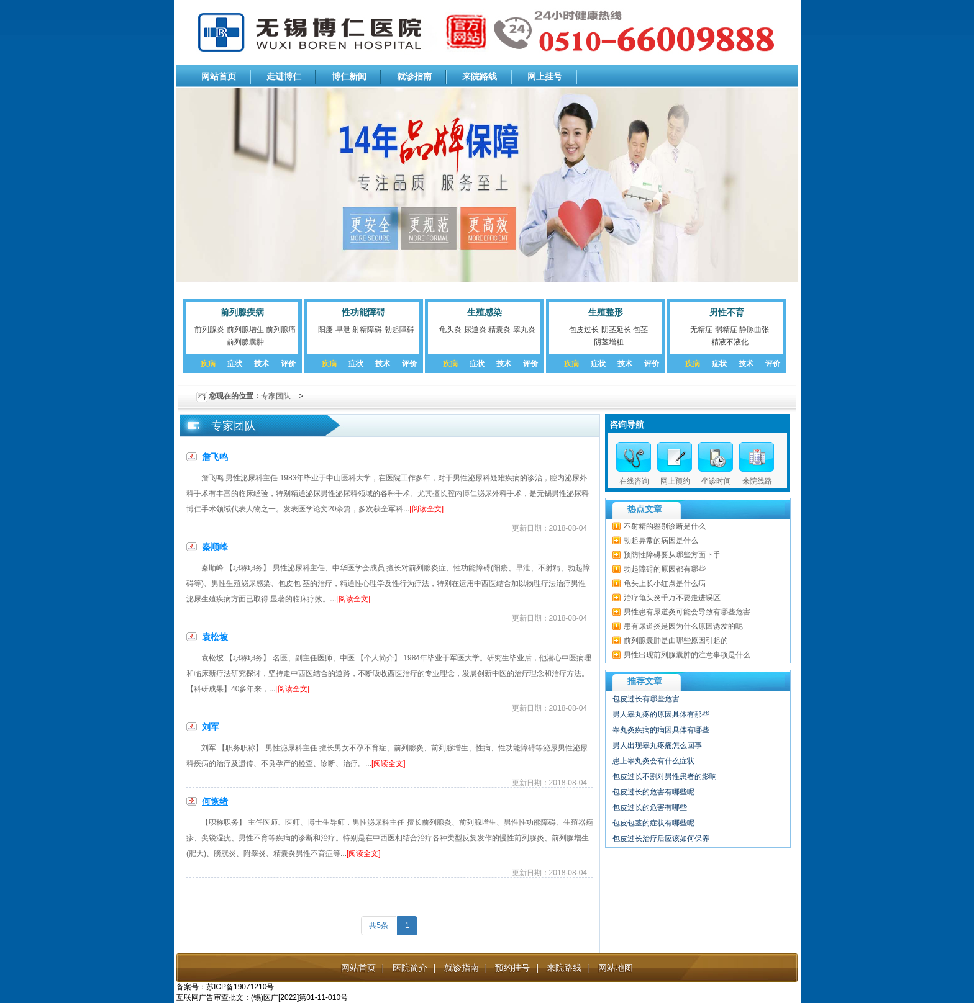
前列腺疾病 (242, 312)
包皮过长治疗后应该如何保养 (660, 838)
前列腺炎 (209, 329)
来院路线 (479, 76)
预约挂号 (512, 968)
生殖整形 (605, 312)
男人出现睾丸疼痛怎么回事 (657, 745)
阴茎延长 (616, 329)
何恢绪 (215, 801)
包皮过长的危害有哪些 (649, 807)
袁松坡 (215, 637)
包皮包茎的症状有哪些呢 (653, 823)
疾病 (208, 363)
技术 (261, 363)
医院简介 (410, 968)
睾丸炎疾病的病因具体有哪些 (660, 730)
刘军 (210, 727)
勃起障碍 (399, 329)
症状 (234, 363)
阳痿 (325, 329)
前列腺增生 (245, 329)
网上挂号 (544, 76)
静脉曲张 (754, 329)
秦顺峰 (215, 547)
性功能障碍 (363, 312)
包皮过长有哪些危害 (646, 699)
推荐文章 (644, 681)
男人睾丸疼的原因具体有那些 (660, 714)
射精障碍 (367, 329)
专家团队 (276, 396)
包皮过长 (584, 329)
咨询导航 (626, 425)
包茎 (640, 329)
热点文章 (644, 509)
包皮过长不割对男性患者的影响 (664, 776)
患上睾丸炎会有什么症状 (653, 761)
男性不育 (726, 312)
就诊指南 (414, 76)
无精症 (701, 329)
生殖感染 (484, 312)
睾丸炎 (524, 329)
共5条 (378, 925)
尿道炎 (475, 329)
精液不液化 (730, 342)
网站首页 (218, 76)
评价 (288, 363)
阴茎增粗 (609, 342)
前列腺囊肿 (245, 342)
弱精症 (726, 329)
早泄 (342, 329)
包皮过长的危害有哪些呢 (653, 792)
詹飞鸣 (215, 457)
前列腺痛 (281, 329)
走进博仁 (283, 76)
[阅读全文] (426, 509)
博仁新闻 (349, 76)
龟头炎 (450, 329)
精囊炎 (499, 329)
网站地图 (615, 968)
